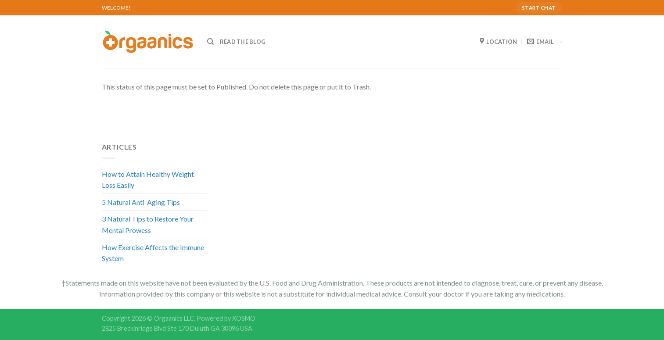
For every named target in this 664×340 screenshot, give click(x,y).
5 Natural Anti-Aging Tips (141, 202)
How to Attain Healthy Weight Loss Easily (148, 180)
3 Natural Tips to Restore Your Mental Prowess (148, 224)
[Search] (210, 41)
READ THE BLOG (243, 41)
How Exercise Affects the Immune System (153, 253)
